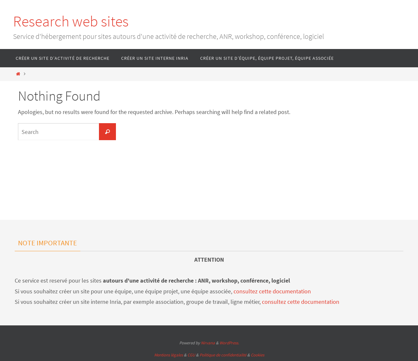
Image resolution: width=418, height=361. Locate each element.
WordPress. (229, 343)
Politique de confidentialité (223, 355)
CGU (191, 355)
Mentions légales (168, 355)
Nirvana (208, 343)
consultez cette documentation (272, 291)
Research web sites (71, 21)
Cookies (257, 355)
